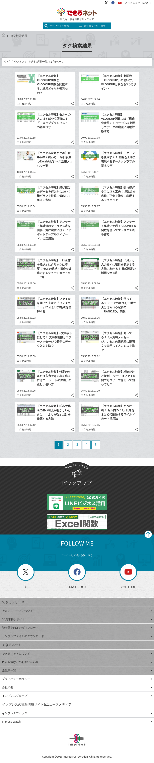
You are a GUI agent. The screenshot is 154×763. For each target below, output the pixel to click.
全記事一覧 (77, 670)
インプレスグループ (77, 695)
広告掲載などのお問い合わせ (77, 662)
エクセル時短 (24, 103)
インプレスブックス (77, 713)
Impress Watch (77, 721)
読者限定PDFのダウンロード (77, 627)
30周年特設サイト (77, 619)
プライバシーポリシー (77, 678)
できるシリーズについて (77, 610)
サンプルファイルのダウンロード (77, 636)
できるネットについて (138, 2)
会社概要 (77, 687)
